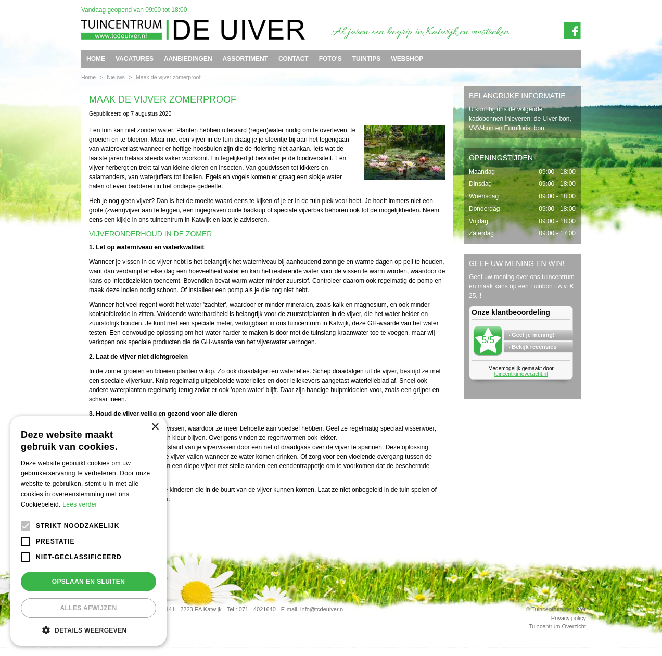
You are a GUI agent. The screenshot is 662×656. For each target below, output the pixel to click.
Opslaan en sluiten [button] (88, 581)
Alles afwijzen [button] (88, 608)
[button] (88, 630)
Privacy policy (568, 618)
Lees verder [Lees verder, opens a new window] (79, 504)
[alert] (88, 531)
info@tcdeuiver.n (321, 609)
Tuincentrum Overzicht (557, 626)
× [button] (155, 427)
